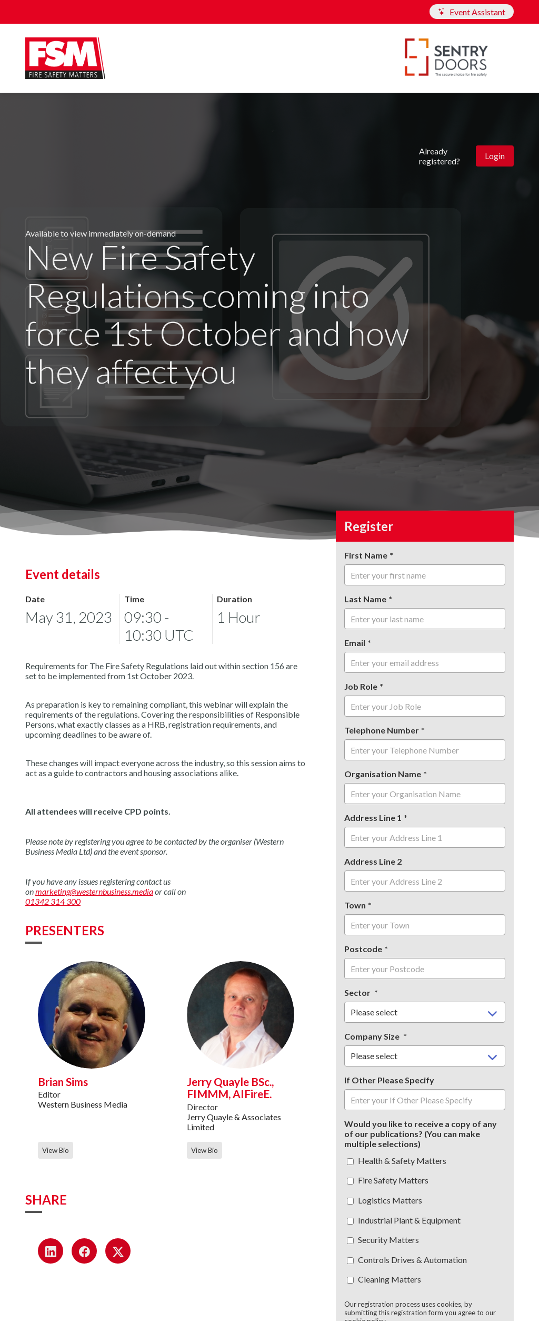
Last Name (365, 599)
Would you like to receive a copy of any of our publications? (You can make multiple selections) (420, 1134)
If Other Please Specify (389, 1080)
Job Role (360, 686)
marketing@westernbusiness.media (94, 891)
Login (495, 156)
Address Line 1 (373, 818)
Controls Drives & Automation (407, 1260)
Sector (358, 992)
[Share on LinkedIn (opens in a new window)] (50, 1251)
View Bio (55, 1150)
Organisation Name (382, 774)
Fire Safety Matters (387, 1180)
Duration (234, 599)
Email (354, 643)
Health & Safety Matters (396, 1161)
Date (35, 599)
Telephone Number (381, 730)
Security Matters (383, 1240)
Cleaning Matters (384, 1279)
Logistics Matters (384, 1200)
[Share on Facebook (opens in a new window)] (84, 1251)
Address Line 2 (373, 861)
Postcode (363, 949)
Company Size (372, 1036)
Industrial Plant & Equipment (404, 1220)
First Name (365, 555)
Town (355, 905)
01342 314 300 (53, 901)
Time (134, 599)
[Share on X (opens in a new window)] (118, 1251)
